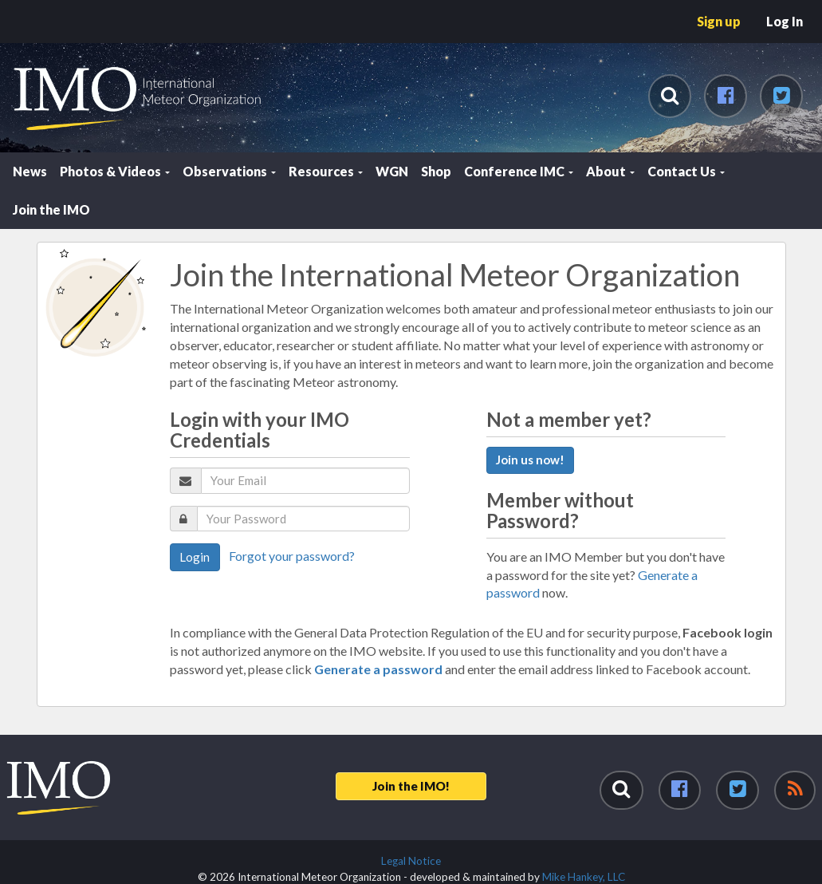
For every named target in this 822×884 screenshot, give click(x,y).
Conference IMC (518, 171)
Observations (229, 171)
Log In (784, 21)
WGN (392, 171)
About (610, 171)
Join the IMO (51, 209)
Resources (326, 171)
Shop (436, 171)
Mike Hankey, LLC (583, 876)
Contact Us (686, 171)
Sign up (719, 21)
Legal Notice (411, 860)
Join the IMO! (411, 786)
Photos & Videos (115, 171)
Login (194, 557)
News (30, 171)
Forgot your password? (292, 555)
